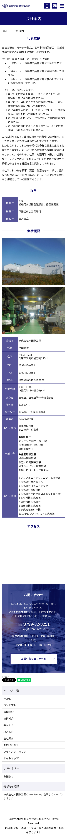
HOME (5, 30)
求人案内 (9, 731)
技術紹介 (9, 718)
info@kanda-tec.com (31, 380)
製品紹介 (9, 725)
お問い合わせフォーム (33, 658)
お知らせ (9, 776)
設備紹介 (9, 711)
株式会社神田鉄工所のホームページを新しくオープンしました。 (33, 796)
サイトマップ (11, 758)
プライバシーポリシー (16, 751)
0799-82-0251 (27, 365)
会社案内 (9, 738)
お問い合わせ (11, 745)
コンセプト (10, 705)
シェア (6, 676)
